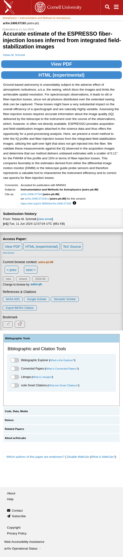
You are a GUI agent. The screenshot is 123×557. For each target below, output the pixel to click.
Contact (17, 510)
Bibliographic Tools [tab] (17, 338)
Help (10, 499)
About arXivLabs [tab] (15, 438)
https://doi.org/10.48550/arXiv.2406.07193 (46, 203)
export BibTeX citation (20, 307)
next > (30, 270)
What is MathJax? (103, 457)
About (11, 493)
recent (23, 279)
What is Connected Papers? (62, 368)
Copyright (13, 527)
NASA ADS (13, 299)
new (8, 279)
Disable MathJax (78, 457)
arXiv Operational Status (23, 548)
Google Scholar (36, 299)
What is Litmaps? (42, 377)
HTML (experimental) (61, 75)
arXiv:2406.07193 (31, 194)
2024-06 (40, 279)
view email (45, 219)
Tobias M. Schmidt (14, 54)
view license (8, 253)
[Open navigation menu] (116, 7)
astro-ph (36, 284)
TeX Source (72, 246)
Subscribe (19, 516)
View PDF (61, 64)
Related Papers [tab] (14, 429)
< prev (12, 270)
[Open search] (107, 7)
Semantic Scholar (65, 299)
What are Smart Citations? (63, 385)
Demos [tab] (9, 420)
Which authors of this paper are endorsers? (35, 457)
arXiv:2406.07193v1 (37, 198)
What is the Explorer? (62, 360)
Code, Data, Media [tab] (16, 411)
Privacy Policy (17, 533)
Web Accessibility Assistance (24, 541)
